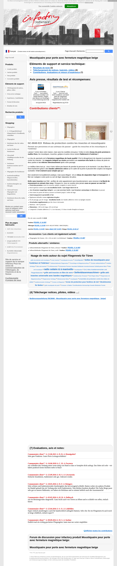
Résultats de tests (12, 106)
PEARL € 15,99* (40, 225)
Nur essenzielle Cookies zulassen (50, 6)
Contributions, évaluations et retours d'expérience (56, 72)
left (30, 131)
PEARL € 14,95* (40, 222)
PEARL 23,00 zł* (73, 229)
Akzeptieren (71, 6)
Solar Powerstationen (15, 247)
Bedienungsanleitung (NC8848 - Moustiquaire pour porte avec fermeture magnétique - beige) (68, 298)
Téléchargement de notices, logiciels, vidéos (54, 70)
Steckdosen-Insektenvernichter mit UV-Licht (15, 165)
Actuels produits (12, 69)
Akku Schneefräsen (14, 229)
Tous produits (11, 75)
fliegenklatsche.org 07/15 (60, 102)
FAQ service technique (14, 94)
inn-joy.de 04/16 (41, 102)
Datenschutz (89, 2)
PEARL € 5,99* (79, 238)
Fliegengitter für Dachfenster (15, 171)
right (111, 131)
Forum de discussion (13, 102)
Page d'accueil (70, 51)
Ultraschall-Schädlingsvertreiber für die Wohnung (15, 157)
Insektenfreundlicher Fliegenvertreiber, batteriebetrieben (13, 178)
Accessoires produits (13, 79)
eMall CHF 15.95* (55, 229)
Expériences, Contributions (15, 98)
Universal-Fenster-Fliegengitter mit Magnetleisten (12, 192)
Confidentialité (11, 278)
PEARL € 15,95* (72, 250)
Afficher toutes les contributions (99, 531)
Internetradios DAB (16, 237)
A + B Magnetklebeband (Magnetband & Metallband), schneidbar (16, 133)
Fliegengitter (11, 127)
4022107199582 (54, 225)
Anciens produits (12, 72)
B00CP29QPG (64, 225)
